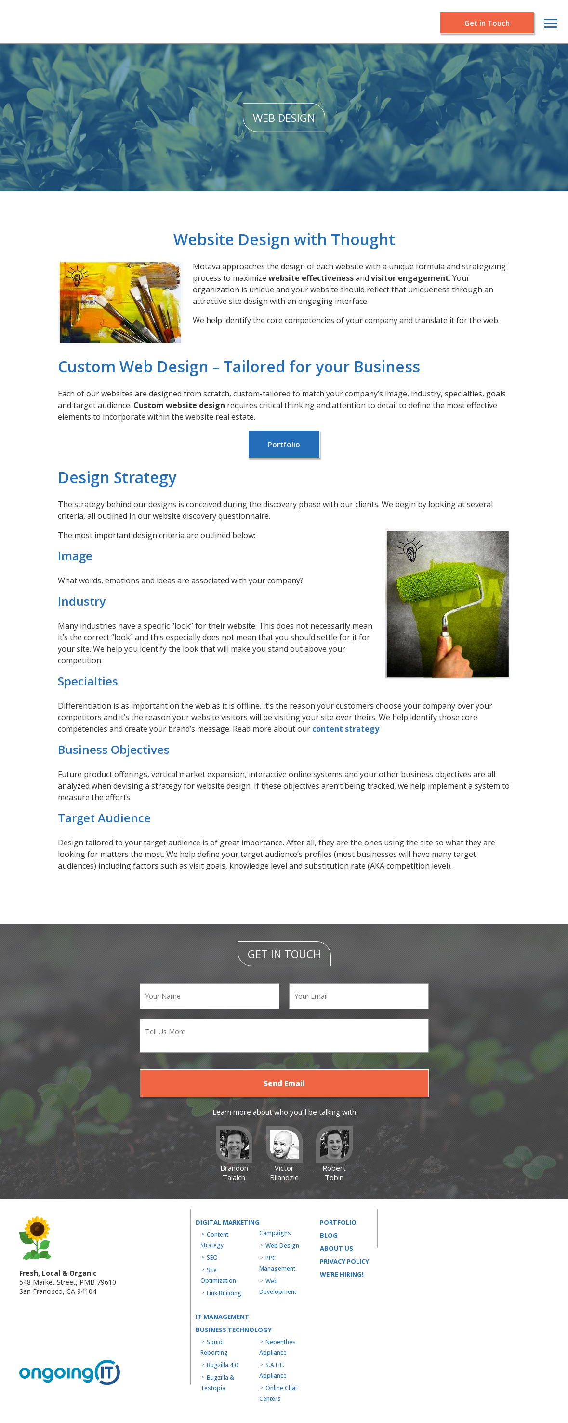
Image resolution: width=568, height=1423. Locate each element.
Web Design (282, 1245)
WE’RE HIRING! (342, 1274)
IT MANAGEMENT (222, 1316)
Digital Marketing (228, 1222)
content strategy (345, 729)
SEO (212, 1257)
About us (336, 1248)
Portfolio (284, 444)
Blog (329, 1235)
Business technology (234, 1329)
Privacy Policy (344, 1261)
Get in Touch (487, 22)
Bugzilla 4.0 (222, 1365)
